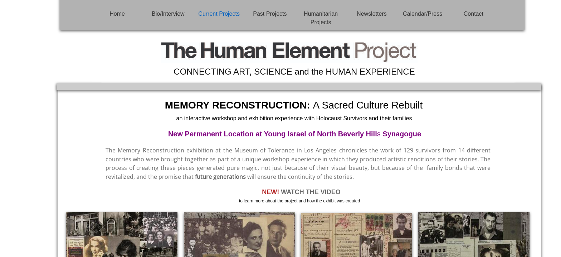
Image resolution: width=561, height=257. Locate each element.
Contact (473, 14)
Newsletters (372, 14)
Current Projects (219, 14)
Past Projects (270, 14)
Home (117, 14)
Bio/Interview (168, 14)
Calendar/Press (422, 14)
